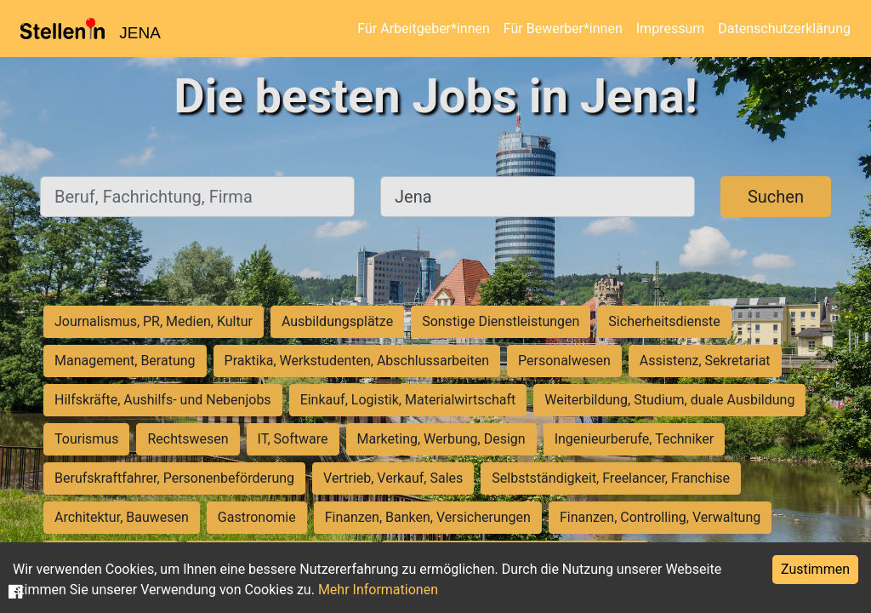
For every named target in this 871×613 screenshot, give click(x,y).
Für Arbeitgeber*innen (423, 28)
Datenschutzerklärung (784, 28)
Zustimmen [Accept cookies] (815, 569)
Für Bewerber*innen (563, 28)
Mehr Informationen (378, 589)
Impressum (670, 28)
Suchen (776, 196)
